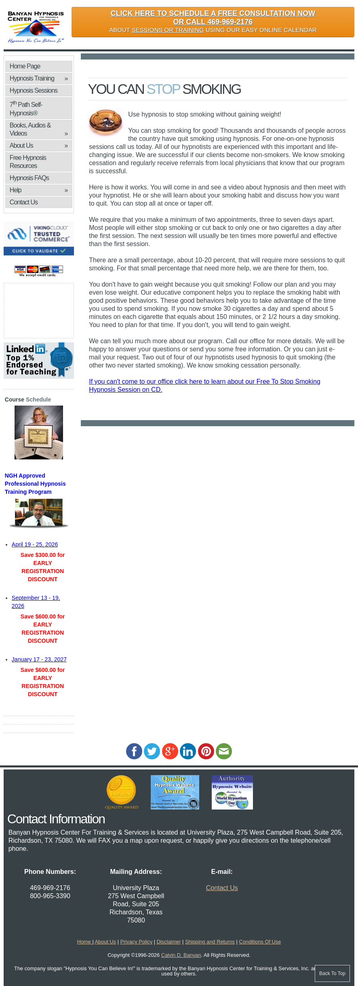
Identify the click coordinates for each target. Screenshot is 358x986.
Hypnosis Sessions (33, 90)
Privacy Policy (136, 942)
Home (85, 942)
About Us (39, 146)
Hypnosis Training (39, 78)
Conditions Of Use (260, 942)
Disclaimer (169, 942)
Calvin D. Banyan (181, 955)
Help (39, 190)
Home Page (25, 66)
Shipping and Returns (210, 942)
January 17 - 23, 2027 (39, 659)
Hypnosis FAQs (29, 177)
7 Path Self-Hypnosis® (26, 108)
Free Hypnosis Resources (28, 161)
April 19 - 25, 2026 (35, 544)
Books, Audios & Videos (39, 130)
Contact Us (24, 202)
